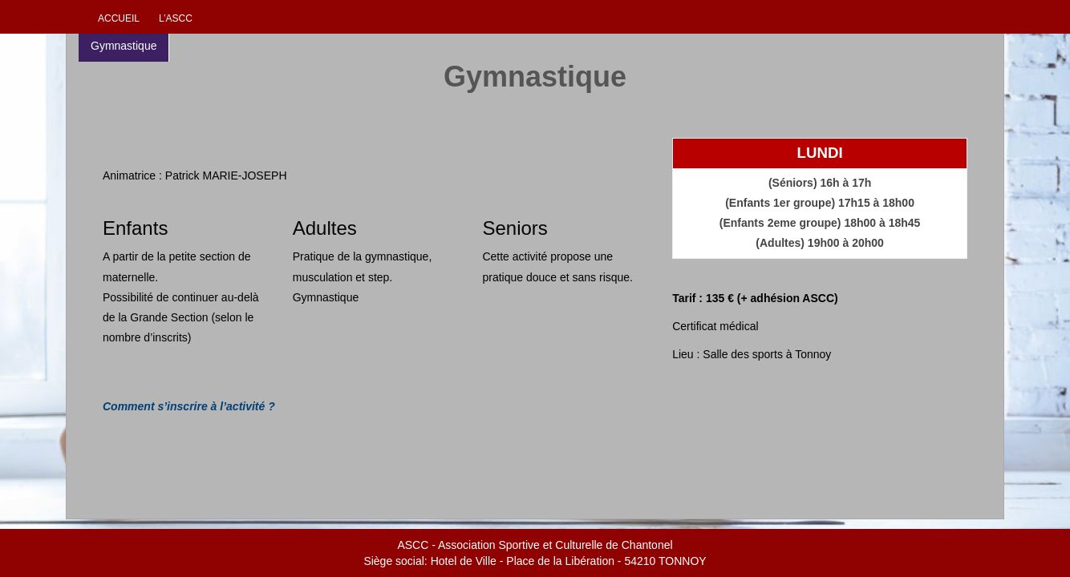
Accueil (119, 18)
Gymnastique (123, 45)
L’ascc (176, 18)
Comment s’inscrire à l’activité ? (189, 406)
